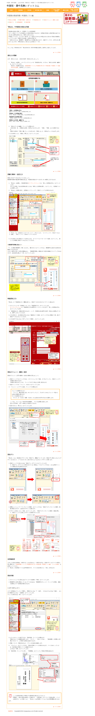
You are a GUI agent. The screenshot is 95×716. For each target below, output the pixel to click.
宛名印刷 (28, 22)
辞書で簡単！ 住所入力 (25, 20)
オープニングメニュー (34, 183)
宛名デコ (11, 22)
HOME (11, 10)
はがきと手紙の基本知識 (56, 10)
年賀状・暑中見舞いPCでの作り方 (75, 10)
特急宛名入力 (37, 20)
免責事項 (10, 711)
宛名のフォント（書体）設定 (51, 20)
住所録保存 (19, 22)
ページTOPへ (57, 52)
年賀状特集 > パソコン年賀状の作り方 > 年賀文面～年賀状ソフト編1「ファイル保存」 (38, 564)
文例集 (47, 10)
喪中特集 (29, 10)
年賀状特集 (20, 10)
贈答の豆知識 (65, 10)
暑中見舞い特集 (38, 10)
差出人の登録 (12, 20)
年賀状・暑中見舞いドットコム (23, 5)
